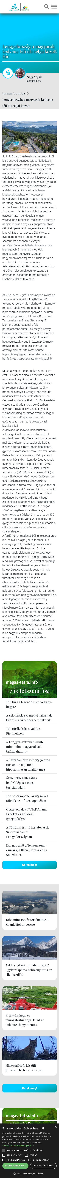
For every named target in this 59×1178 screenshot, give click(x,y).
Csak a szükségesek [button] (43, 1165)
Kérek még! (29, 864)
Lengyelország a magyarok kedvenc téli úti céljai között (27, 102)
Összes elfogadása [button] (15, 1165)
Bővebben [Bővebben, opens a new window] (36, 1142)
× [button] (55, 1127)
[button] (29, 1173)
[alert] (29, 1150)
